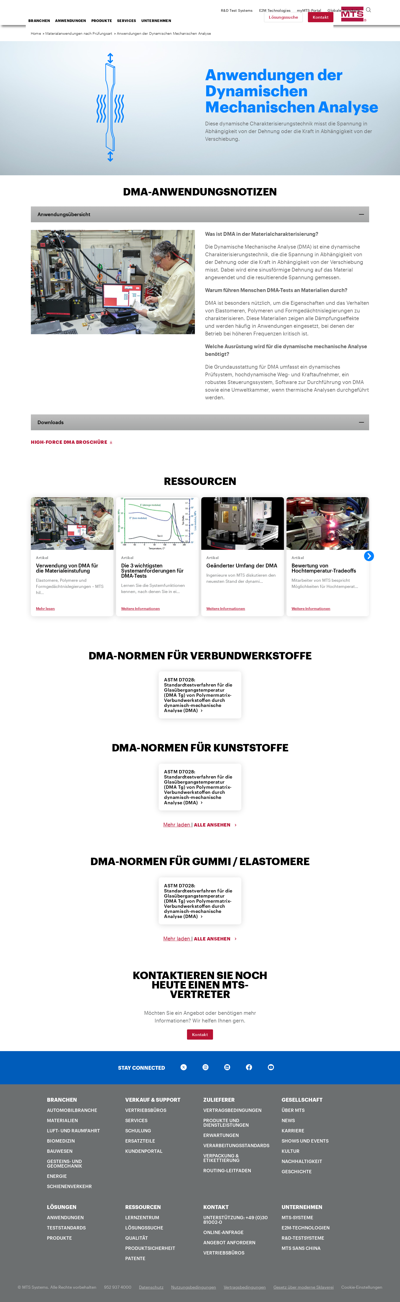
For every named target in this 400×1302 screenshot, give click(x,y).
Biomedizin (61, 1140)
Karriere (293, 1129)
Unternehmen (197, 20)
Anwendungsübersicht (66, 214)
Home (36, 33)
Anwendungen (111, 20)
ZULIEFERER (219, 1099)
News (288, 1119)
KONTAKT (216, 1206)
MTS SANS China (301, 1247)
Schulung (138, 1129)
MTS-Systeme (297, 1216)
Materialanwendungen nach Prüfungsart (78, 33)
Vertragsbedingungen (232, 1109)
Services (167, 20)
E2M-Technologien (306, 1226)
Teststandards (66, 1226)
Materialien (62, 1119)
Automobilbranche (72, 1109)
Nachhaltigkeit (302, 1160)
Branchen (80, 20)
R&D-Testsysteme (303, 1237)
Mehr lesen (45, 609)
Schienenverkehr (69, 1185)
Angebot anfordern (229, 1241)
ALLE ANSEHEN (215, 824)
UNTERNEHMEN (302, 1206)
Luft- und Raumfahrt (73, 1129)
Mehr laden (177, 824)
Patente (135, 1257)
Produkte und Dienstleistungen (226, 1122)
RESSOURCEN (143, 1206)
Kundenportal (143, 1150)
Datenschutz (151, 1286)
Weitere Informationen (140, 609)
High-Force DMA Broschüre (72, 442)
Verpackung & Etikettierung (221, 1157)
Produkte (142, 20)
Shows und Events (305, 1140)
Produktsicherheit (150, 1247)
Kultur (290, 1150)
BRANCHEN (62, 1099)
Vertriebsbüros (145, 1109)
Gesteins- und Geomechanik (64, 1162)
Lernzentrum (142, 1216)
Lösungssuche (319, 17)
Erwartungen (221, 1134)
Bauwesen (59, 1150)
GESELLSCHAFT (302, 1099)
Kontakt (356, 17)
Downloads (52, 423)
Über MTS (293, 1109)
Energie (57, 1175)
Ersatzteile (140, 1140)
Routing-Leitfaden (227, 1169)
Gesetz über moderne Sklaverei (303, 1286)
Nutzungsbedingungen (193, 1286)
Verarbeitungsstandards (236, 1144)
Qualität (136, 1237)
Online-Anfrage (223, 1231)
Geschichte (297, 1170)
